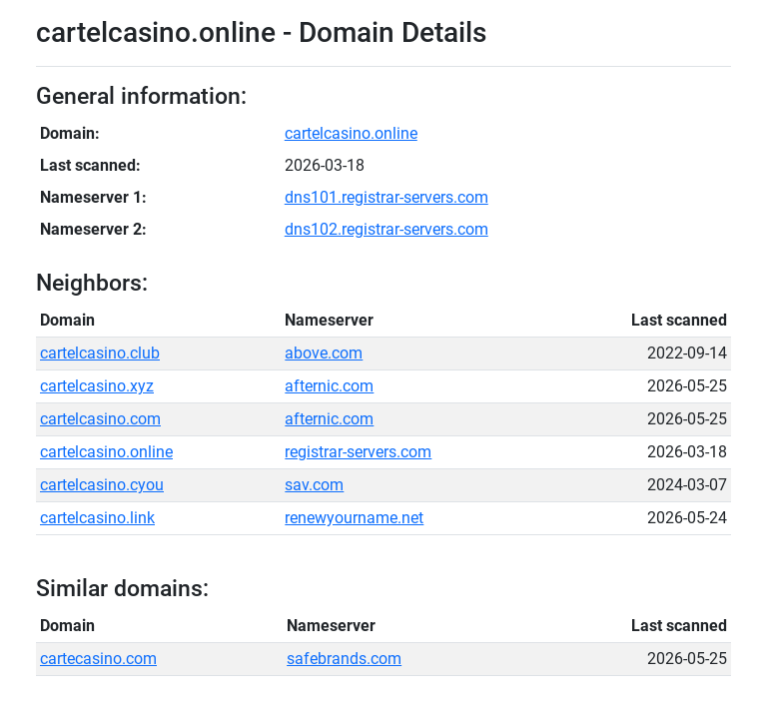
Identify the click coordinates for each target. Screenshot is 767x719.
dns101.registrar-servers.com (386, 197)
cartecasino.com (98, 658)
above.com (324, 353)
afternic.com (329, 385)
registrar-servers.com (358, 451)
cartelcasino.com (100, 418)
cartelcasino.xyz (97, 385)
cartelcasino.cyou (102, 484)
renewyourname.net (354, 517)
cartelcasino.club (100, 353)
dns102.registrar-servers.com (386, 229)
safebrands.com (344, 658)
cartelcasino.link (97, 517)
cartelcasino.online (351, 133)
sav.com (314, 484)
